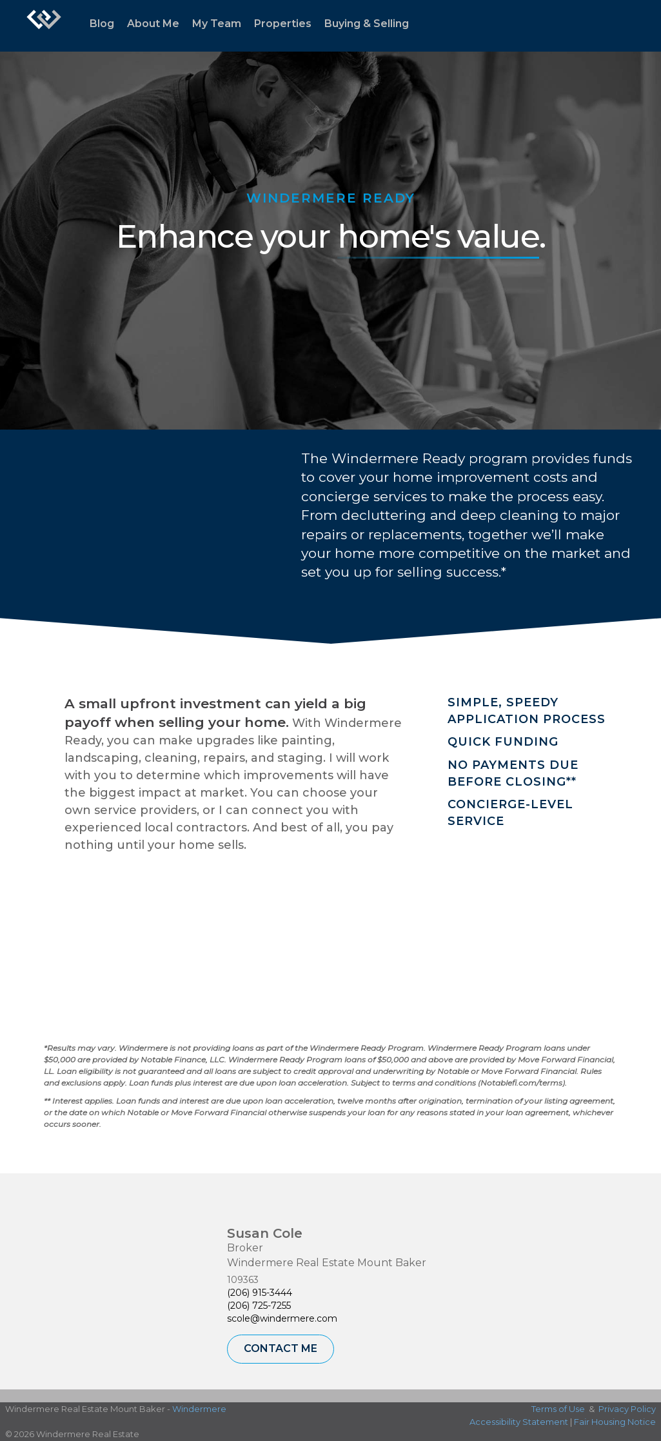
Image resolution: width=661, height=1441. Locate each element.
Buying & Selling (366, 23)
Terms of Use (558, 1409)
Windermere (199, 1409)
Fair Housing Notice (615, 1421)
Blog (102, 23)
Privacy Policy (627, 1409)
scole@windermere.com (282, 1318)
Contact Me (280, 1348)
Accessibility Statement (518, 1421)
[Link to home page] (44, 26)
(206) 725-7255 (259, 1305)
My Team (216, 23)
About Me (153, 23)
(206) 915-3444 (259, 1292)
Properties (282, 23)
